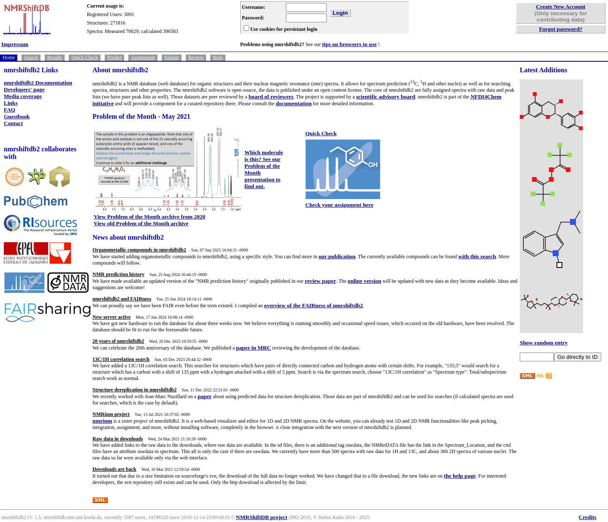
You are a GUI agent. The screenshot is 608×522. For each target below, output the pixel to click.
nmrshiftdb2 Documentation (38, 82)
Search (31, 57)
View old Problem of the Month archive (141, 223)
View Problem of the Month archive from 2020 (149, 216)
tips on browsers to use (349, 44)
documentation (294, 103)
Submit (171, 57)
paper (205, 396)
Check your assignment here (339, 205)
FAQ (9, 110)
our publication (337, 256)
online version (364, 281)
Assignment (143, 57)
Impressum (14, 44)
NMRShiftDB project (262, 517)
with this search (477, 256)
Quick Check (84, 57)
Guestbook (17, 116)
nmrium (102, 421)
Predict (114, 57)
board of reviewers (271, 96)
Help (218, 57)
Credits (588, 517)
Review (196, 57)
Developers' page (24, 89)
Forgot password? (561, 29)
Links (11, 103)
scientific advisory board (385, 96)
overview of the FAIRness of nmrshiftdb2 (313, 305)
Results (54, 57)
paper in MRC (253, 347)
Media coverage (23, 96)
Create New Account (561, 6)
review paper (320, 281)
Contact (13, 123)
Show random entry (543, 342)
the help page (460, 476)
